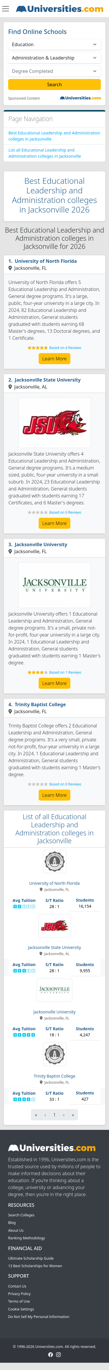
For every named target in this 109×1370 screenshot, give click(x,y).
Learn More (54, 358)
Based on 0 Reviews (65, 512)
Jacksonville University (41, 544)
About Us (16, 1230)
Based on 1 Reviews (65, 672)
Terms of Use (19, 1301)
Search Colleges (21, 1215)
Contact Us (17, 1286)
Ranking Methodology (26, 1238)
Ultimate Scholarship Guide (31, 1258)
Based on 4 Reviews (65, 347)
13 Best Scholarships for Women (35, 1265)
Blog (12, 1222)
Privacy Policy (19, 1293)
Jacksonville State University (48, 380)
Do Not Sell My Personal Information (38, 1316)
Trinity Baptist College (40, 704)
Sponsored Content (24, 98)
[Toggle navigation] (5, 8)
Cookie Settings (21, 1309)
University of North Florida (46, 261)
